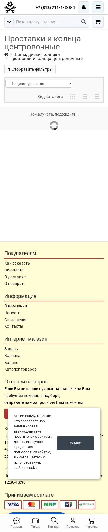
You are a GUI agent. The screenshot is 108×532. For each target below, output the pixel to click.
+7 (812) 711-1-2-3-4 (55, 7)
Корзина (12, 355)
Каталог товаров (20, 369)
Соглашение (15, 319)
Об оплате (13, 270)
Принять (75, 443)
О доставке (15, 277)
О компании (15, 306)
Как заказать (17, 263)
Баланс (11, 362)
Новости (12, 313)
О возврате (14, 283)
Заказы (11, 348)
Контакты (13, 326)
